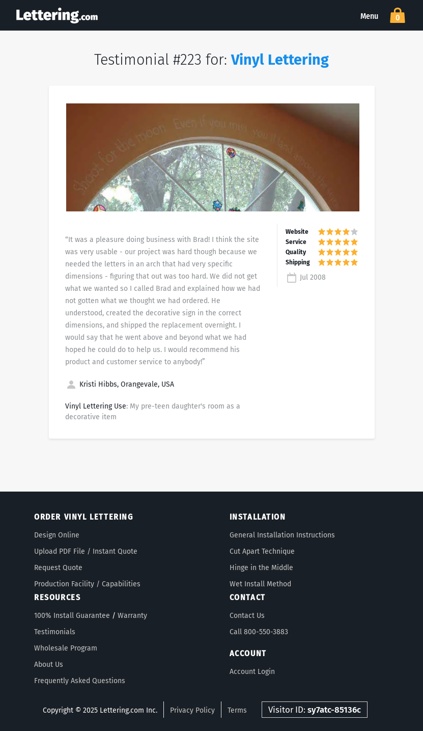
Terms (237, 710)
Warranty (132, 615)
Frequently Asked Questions (79, 680)
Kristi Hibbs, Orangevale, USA (119, 384)
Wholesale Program (65, 648)
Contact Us (247, 615)
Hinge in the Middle (261, 567)
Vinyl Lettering (280, 60)
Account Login (252, 671)
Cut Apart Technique (262, 551)
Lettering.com (57, 15)
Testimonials (54, 632)
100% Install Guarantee (72, 615)
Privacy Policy (192, 710)
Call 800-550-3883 (259, 632)
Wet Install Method (260, 584)
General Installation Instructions (282, 535)
